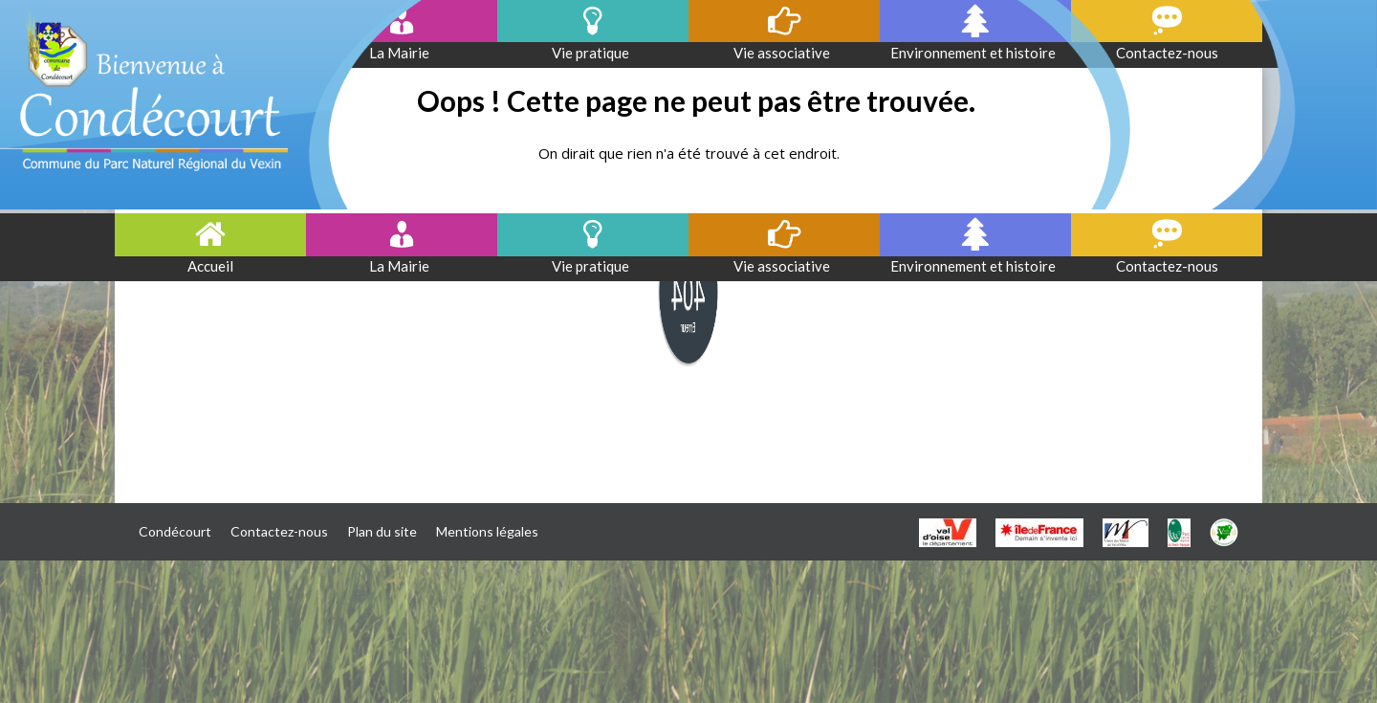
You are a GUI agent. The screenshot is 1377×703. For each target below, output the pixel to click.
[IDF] (1039, 531)
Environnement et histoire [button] (975, 266)
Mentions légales (487, 531)
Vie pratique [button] (593, 266)
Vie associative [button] (784, 266)
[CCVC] (1224, 531)
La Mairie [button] (402, 266)
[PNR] (1179, 531)
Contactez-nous (1167, 266)
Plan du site (382, 531)
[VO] (947, 531)
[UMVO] (1125, 531)
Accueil (210, 266)
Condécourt (175, 531)
